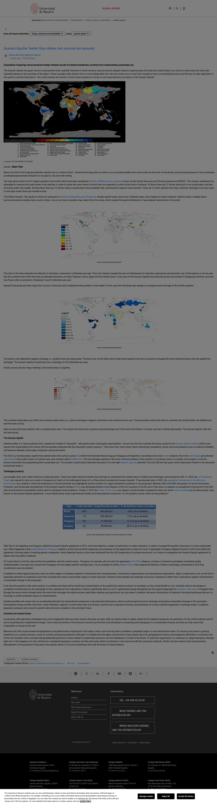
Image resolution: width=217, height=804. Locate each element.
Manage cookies (146, 796)
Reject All (166, 796)
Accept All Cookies (185, 796)
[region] (108, 796)
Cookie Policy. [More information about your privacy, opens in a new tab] (85, 801)
